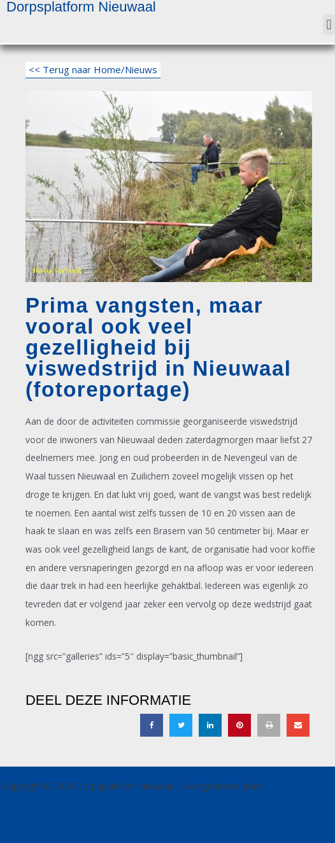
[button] (329, 24)
